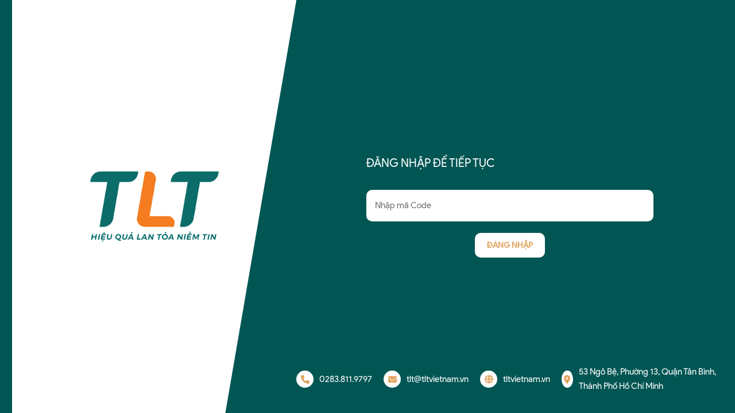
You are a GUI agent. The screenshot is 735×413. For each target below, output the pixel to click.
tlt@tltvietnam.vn (426, 379)
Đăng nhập (510, 245)
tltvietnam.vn (515, 379)
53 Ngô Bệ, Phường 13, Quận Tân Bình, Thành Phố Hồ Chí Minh (638, 379)
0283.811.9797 (334, 379)
